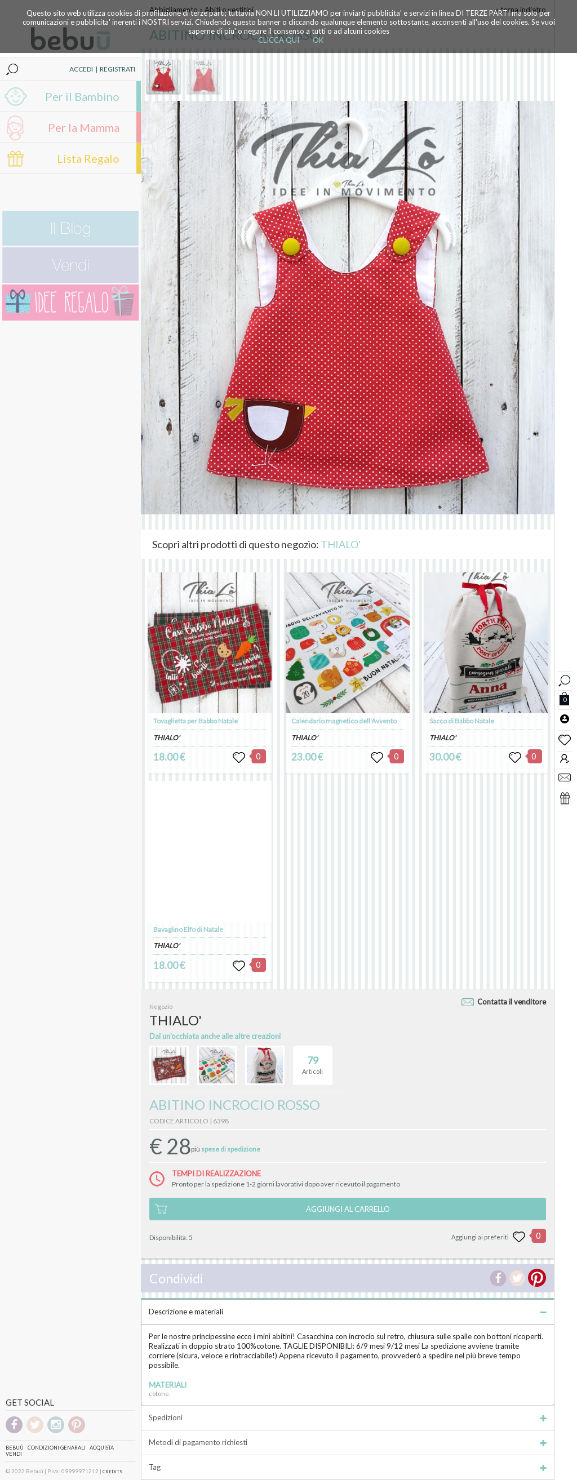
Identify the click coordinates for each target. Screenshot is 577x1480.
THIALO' (341, 544)
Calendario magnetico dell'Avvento (344, 721)
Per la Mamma (83, 127)
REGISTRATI (117, 69)
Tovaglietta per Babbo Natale (195, 721)
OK (318, 40)
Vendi (14, 1454)
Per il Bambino (82, 96)
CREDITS (112, 1471)
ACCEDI (81, 69)
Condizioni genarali (57, 1448)
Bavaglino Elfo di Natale (188, 929)
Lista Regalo (88, 158)
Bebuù (15, 1448)
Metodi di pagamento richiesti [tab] (348, 1442)
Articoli (312, 1060)
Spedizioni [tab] (348, 1417)
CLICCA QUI (278, 40)
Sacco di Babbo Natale (461, 721)
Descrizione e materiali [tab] (348, 1311)
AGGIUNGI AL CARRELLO (348, 1209)
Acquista (102, 1448)
